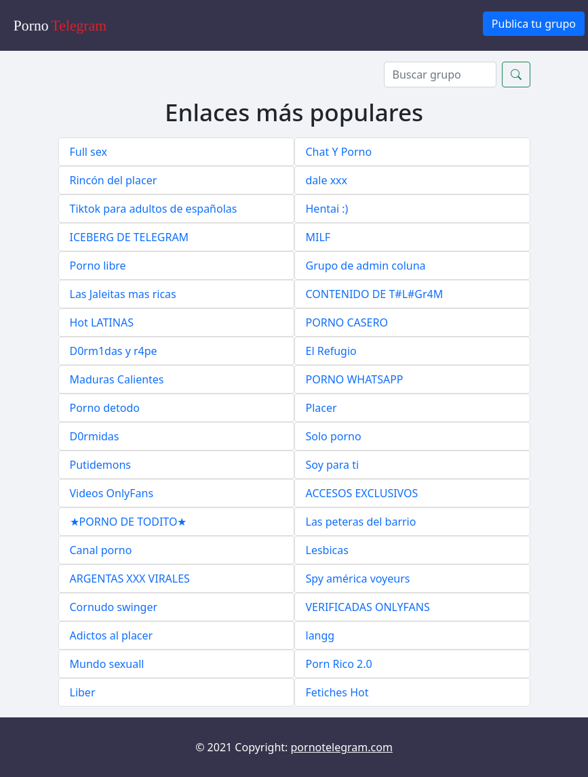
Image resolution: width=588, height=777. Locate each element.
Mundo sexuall (107, 663)
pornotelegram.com (342, 747)
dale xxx (327, 180)
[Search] (440, 74)
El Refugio (331, 350)
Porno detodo (105, 407)
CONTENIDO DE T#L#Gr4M (375, 294)
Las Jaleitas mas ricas (123, 294)
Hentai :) (327, 208)
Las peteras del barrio (361, 521)
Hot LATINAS (102, 322)
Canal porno (101, 550)
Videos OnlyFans (112, 493)
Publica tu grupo (534, 23)
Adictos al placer (111, 635)
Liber (83, 692)
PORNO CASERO (347, 322)
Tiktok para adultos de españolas (153, 208)
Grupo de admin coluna (366, 265)
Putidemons (101, 464)
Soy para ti (332, 464)
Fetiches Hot (337, 692)
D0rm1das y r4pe (113, 350)
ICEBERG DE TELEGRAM (129, 237)
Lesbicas (327, 550)
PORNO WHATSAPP (355, 379)
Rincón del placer (113, 180)
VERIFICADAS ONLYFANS (368, 607)
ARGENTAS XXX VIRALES (130, 578)
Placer (321, 407)
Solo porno (333, 436)
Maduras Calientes (117, 379)
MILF (318, 237)
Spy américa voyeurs (358, 578)
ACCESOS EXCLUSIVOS (362, 493)
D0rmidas (94, 436)
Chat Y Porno (339, 151)
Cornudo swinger (114, 607)
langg (320, 635)
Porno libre (98, 265)
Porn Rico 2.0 (339, 663)
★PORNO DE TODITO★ (128, 521)
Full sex (88, 151)
